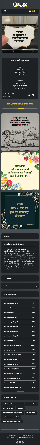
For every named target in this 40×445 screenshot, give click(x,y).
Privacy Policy (11, 435)
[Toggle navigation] (5, 11)
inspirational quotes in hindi (12, 421)
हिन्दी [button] (32, 11)
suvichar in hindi (8, 408)
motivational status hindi (11, 417)
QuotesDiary (23, 437)
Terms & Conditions (26, 435)
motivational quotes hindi (28, 404)
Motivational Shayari (11, 94)
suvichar (20, 408)
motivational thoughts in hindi (12, 413)
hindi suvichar (30, 413)
